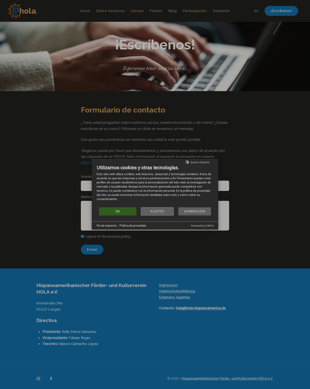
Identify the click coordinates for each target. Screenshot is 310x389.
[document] (155, 185)
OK (117, 211)
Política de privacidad (133, 225)
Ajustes (157, 211)
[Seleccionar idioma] (187, 162)
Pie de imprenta (106, 225)
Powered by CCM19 (202, 225)
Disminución (194, 211)
